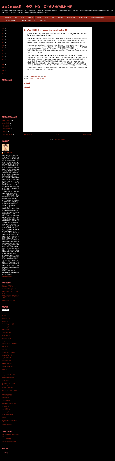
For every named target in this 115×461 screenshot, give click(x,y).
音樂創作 (30, 17)
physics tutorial (6, 318)
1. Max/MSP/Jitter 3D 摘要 (36, 78)
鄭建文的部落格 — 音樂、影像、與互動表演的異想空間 (37, 6)
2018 (3, 50)
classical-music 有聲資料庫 (9, 343)
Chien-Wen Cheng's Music (9, 288)
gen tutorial (5, 321)
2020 (3, 56)
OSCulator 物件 (6, 406)
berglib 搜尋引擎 (6, 358)
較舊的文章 (87, 134)
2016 (3, 45)
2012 (3, 33)
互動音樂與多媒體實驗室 (97, 17)
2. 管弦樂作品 (5, 123)
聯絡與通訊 (43, 20)
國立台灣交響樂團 (7, 395)
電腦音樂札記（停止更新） (9, 300)
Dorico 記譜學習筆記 (10, 20)
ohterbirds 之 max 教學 (8, 324)
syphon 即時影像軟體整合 (9, 403)
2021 (3, 59)
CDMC (3, 372)
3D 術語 (4, 315)
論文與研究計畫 (71, 17)
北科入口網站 (5, 346)
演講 (46, 17)
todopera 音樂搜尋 (7, 355)
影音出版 (60, 17)
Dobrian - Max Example (8, 352)
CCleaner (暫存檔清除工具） (10, 441)
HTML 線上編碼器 (7, 424)
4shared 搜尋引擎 (7, 363)
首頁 (57, 134)
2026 (3, 73)
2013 (3, 36)
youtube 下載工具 (6, 439)
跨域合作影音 (83, 17)
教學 (53, 17)
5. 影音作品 (5, 131)
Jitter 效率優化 (6, 409)
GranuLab (4, 369)
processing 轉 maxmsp (8, 327)
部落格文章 (8, 17)
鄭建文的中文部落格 (7, 286)
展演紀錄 (39, 17)
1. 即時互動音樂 (6, 120)
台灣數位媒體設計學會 (8, 377)
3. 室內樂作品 (5, 126)
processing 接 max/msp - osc (10, 412)
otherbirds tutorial (6, 338)
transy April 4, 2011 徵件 (8, 375)
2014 (3, 39)
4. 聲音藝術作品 (6, 128)
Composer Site (6, 341)
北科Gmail (4, 349)
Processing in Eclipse (8, 414)
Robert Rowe (5, 380)
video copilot (5, 397)
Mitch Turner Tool (6, 335)
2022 (3, 62)
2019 (3, 53)
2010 (3, 28)
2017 (3, 48)
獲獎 (22, 17)
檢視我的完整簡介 (7, 276)
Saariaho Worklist (6, 332)
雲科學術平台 (5, 329)
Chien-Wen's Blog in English (28, 20)
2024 (3, 67)
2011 (3, 31)
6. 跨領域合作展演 (7, 134)
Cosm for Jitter (6, 400)
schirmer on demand (7, 366)
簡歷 (16, 17)
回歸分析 (4, 417)
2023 (3, 65)
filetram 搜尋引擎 (6, 360)
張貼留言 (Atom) (60, 139)
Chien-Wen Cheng (9, 153)
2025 (3, 70)
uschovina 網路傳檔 (7, 387)
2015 (3, 42)
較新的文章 (28, 134)
